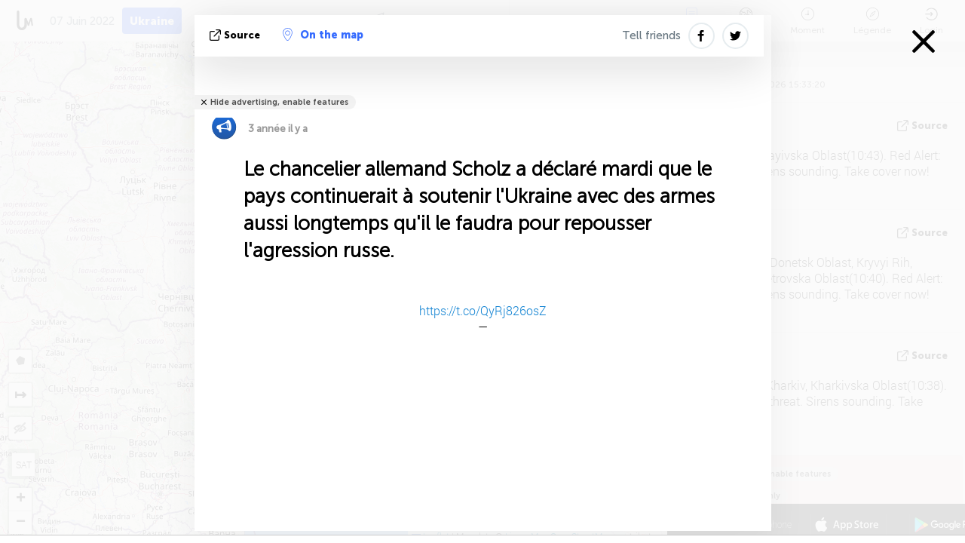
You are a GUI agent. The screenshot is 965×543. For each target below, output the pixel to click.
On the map (323, 34)
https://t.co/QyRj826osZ (483, 310)
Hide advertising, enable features (279, 102)
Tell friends (651, 35)
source (236, 35)
